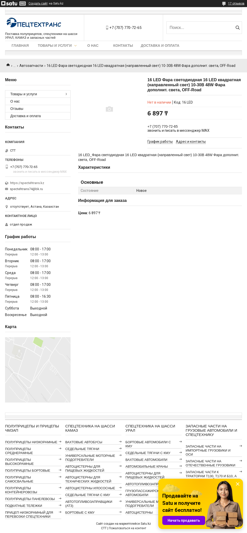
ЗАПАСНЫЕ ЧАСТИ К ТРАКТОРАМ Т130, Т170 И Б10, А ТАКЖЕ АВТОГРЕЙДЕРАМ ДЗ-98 (211, 476)
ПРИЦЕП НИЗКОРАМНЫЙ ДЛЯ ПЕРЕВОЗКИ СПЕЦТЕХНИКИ (29, 514)
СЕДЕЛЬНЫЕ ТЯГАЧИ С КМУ (87, 495)
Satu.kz (146, 523)
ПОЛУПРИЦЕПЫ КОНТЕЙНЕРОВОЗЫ (21, 490)
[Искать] (237, 27)
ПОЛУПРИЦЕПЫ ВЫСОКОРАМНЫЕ (19, 462)
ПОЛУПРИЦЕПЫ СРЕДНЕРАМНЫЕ (19, 451)
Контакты (123, 45)
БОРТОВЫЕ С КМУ (80, 512)
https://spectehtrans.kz (27, 183)
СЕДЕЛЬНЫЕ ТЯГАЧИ (82, 449)
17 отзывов (236, 3)
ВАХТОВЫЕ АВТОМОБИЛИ (146, 460)
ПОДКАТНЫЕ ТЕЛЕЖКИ (23, 506)
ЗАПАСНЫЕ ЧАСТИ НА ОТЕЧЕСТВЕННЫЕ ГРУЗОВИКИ (210, 463)
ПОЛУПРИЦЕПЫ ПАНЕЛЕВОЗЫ (30, 499)
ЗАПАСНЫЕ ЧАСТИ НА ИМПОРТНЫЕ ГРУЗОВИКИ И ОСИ (208, 450)
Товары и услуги (55, 45)
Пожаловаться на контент (127, 528)
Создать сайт (38, 3)
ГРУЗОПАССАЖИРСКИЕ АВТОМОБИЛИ (145, 493)
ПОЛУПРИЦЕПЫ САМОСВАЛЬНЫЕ (19, 479)
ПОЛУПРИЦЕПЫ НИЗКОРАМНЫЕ (31, 442)
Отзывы (16, 109)
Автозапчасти (31, 66)
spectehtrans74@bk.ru (26, 189)
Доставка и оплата (160, 45)
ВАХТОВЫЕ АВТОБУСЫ (83, 442)
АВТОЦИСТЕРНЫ (139, 512)
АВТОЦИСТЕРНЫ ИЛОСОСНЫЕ (90, 488)
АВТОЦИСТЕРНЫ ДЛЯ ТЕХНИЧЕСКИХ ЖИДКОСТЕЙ (88, 479)
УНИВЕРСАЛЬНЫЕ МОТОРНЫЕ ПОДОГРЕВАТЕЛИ (90, 458)
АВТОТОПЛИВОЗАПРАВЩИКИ (149, 484)
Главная (20, 45)
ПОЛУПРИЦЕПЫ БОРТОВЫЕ (27, 470)
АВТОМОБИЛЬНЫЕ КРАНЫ (147, 466)
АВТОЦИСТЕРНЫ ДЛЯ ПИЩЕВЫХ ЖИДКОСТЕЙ (84, 468)
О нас (93, 45)
